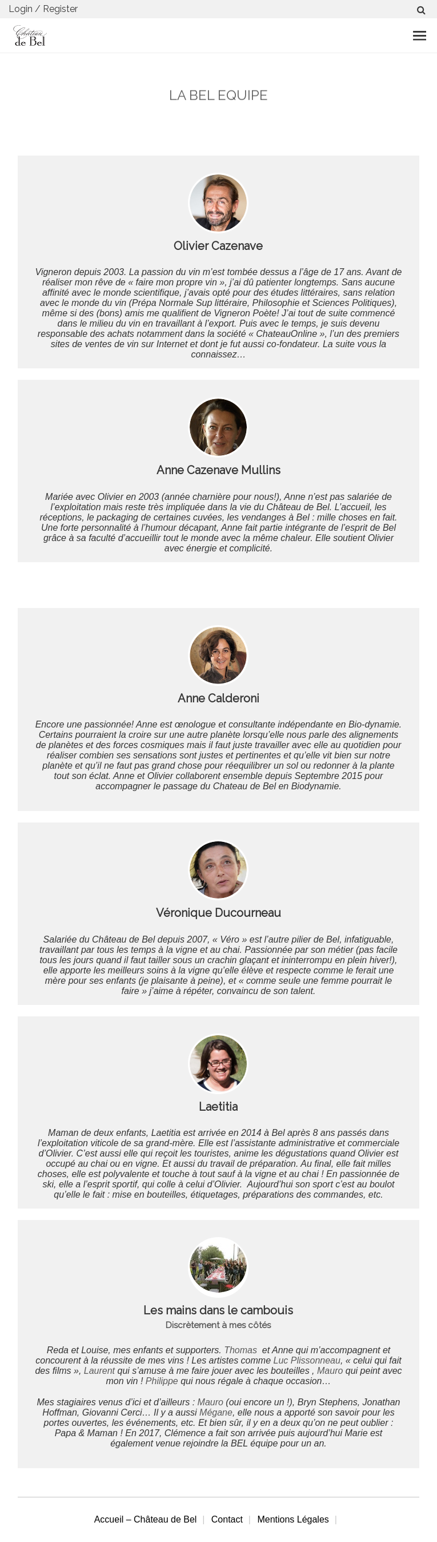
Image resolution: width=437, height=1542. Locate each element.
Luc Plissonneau (307, 1360)
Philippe (162, 1381)
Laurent (99, 1371)
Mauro (330, 1371)
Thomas (241, 1350)
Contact (227, 1519)
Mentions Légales (292, 1519)
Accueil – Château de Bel (145, 1519)
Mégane (215, 1412)
